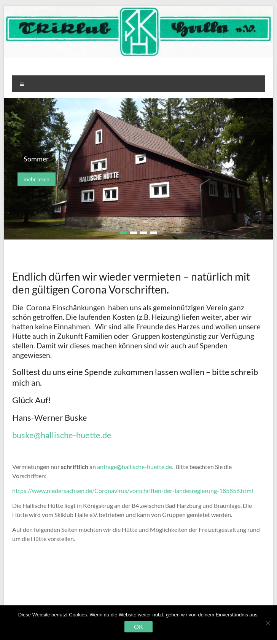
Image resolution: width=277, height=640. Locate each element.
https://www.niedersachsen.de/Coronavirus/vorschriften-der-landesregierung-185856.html (132, 490)
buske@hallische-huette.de (62, 435)
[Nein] (267, 623)
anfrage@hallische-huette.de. (135, 466)
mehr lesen (36, 179)
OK (138, 626)
